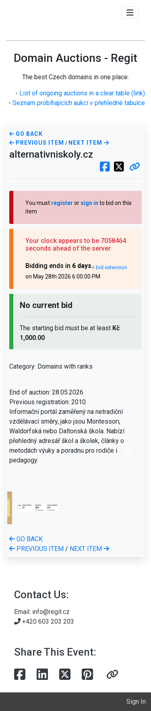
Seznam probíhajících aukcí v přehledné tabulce (78, 103)
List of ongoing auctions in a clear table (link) (82, 93)
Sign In (136, 701)
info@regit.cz (51, 612)
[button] (135, 167)
